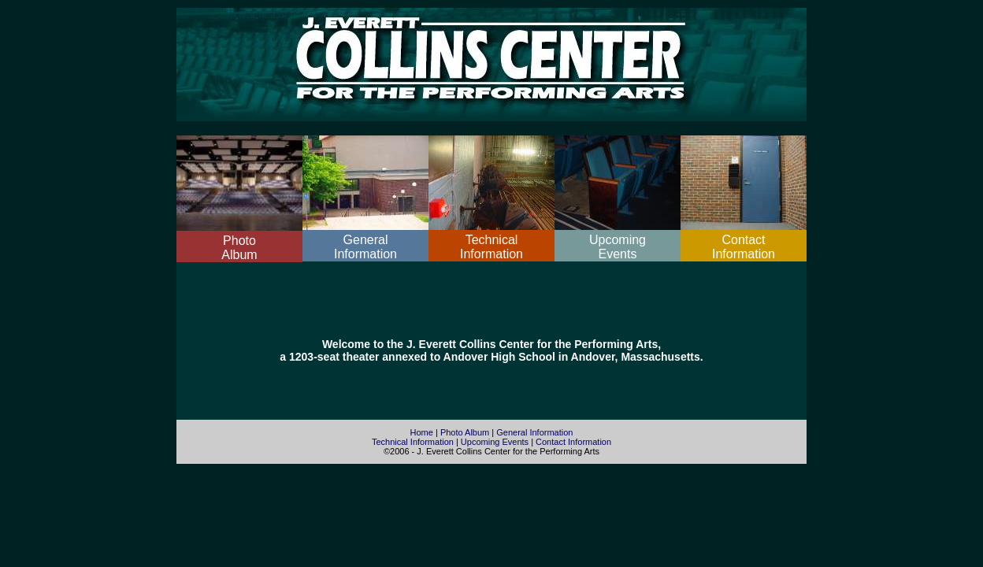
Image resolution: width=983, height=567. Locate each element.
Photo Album (464, 432)
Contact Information (573, 442)
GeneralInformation (365, 247)
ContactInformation (743, 247)
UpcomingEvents (617, 247)
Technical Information (413, 442)
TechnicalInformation (491, 247)
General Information (534, 432)
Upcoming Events (495, 442)
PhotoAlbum (239, 247)
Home (421, 432)
